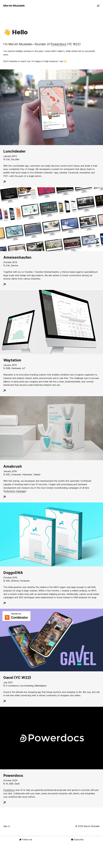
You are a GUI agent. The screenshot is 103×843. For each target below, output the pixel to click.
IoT (23, 368)
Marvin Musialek (14, 5)
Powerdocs (58, 44)
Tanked (36, 474)
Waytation (12, 360)
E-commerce (12, 685)
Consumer (16, 474)
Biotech (15, 580)
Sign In (6, 826)
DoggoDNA (13, 572)
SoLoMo (15, 159)
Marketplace (40, 685)
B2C (8, 474)
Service (14, 265)
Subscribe (79, 839)
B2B (8, 368)
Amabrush (12, 466)
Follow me (27, 839)
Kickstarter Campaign (14, 491)
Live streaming (26, 685)
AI (7, 783)
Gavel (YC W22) (17, 677)
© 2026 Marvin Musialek (87, 826)
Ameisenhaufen (17, 257)
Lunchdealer (14, 151)
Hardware (16, 368)
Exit (8, 159)
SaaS (17, 783)
